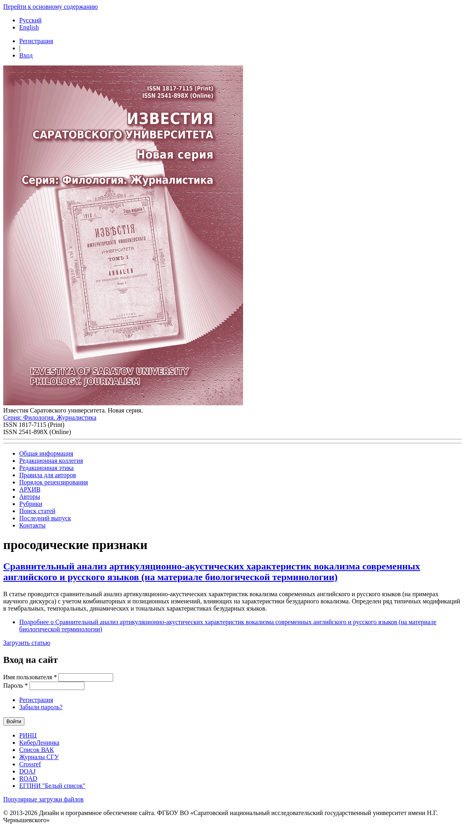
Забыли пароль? (40, 707)
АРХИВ (29, 489)
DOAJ (27, 771)
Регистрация (36, 41)
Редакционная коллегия (51, 460)
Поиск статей (37, 511)
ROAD (28, 778)
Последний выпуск (45, 518)
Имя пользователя (30, 677)
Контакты (32, 525)
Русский (30, 20)
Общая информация (46, 453)
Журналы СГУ (39, 757)
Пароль (15, 685)
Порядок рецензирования (53, 482)
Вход (26, 55)
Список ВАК (36, 749)
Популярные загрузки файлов (43, 799)
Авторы (29, 496)
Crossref (30, 764)
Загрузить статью (26, 642)
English (29, 27)
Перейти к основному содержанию (50, 6)
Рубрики (30, 503)
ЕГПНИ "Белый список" (52, 785)
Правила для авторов (47, 475)
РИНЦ (28, 735)
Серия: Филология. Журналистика (49, 417)
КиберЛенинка (39, 742)
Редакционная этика (46, 467)
